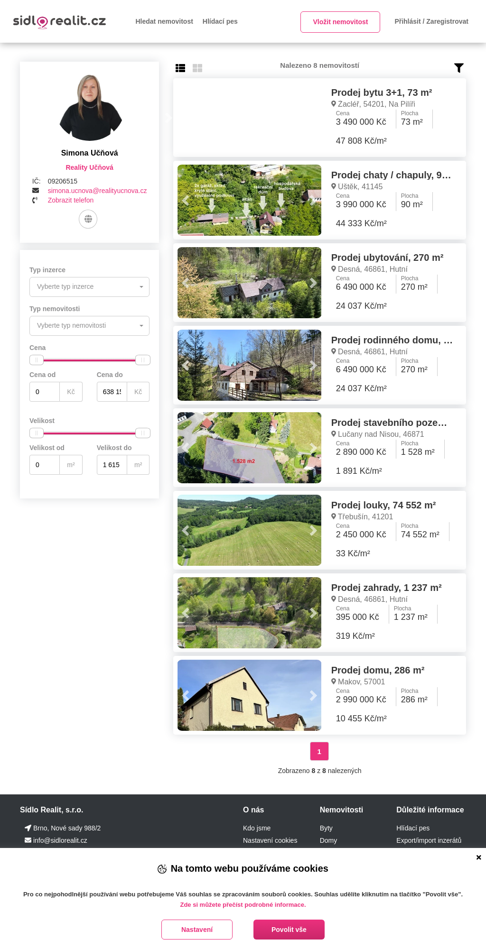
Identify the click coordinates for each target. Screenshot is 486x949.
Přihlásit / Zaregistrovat (431, 21)
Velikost (42, 420)
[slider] (36, 360)
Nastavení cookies (270, 840)
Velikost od (47, 447)
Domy (328, 840)
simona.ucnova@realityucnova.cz (97, 190)
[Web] (88, 219)
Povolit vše (289, 929)
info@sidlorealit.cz (60, 840)
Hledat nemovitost (164, 21)
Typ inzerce (47, 270)
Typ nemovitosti (54, 309)
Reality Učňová (89, 167)
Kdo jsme (257, 828)
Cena (37, 347)
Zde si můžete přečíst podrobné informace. (243, 904)
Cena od (42, 374)
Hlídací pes (220, 21)
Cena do (110, 374)
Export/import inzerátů (428, 840)
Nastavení (197, 929)
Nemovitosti (342, 810)
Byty (326, 828)
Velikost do (114, 447)
